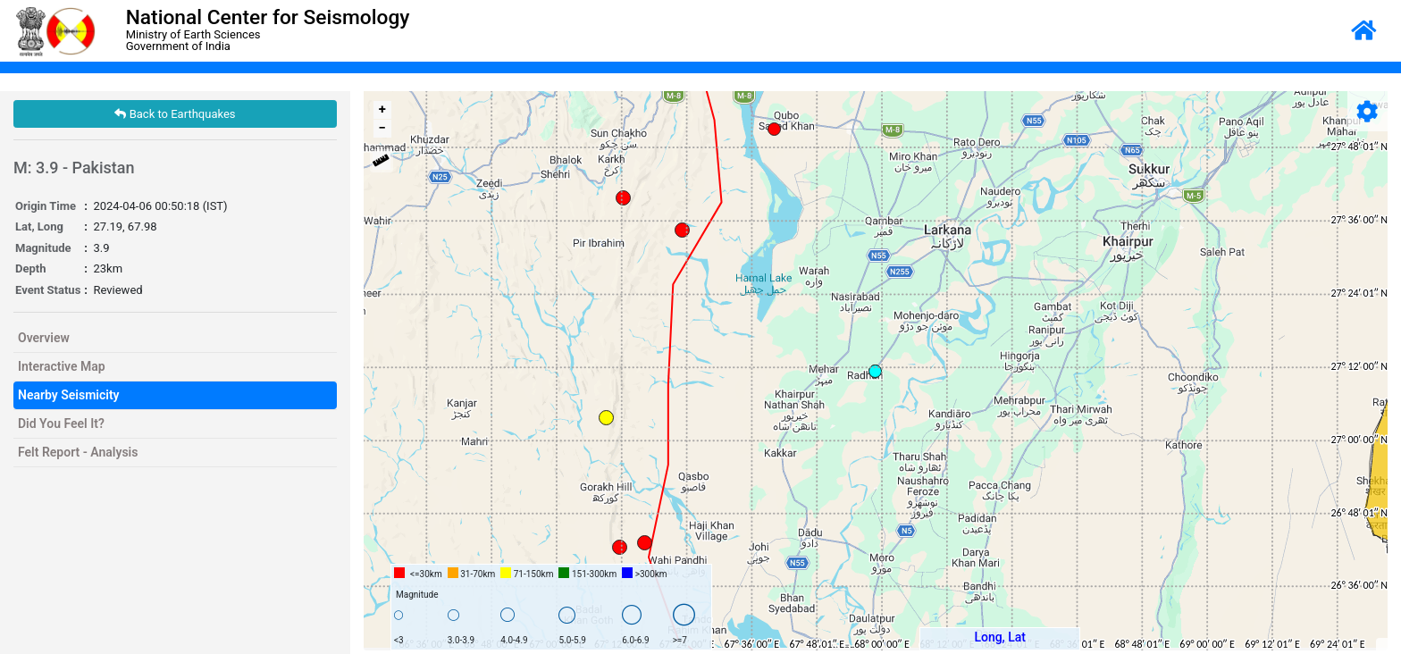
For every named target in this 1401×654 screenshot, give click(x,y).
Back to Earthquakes (174, 114)
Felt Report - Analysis (78, 452)
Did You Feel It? (61, 423)
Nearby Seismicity (69, 395)
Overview (44, 338)
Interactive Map (61, 366)
